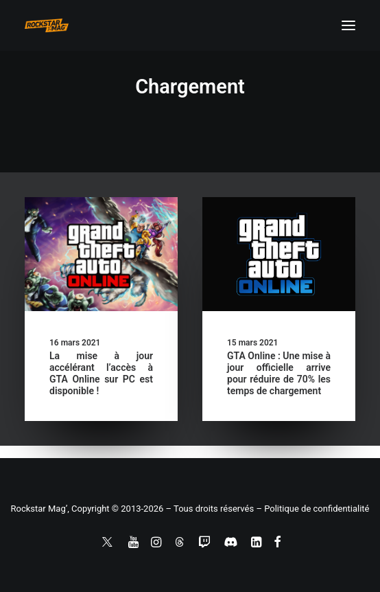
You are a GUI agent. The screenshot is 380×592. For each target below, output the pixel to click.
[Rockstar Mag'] (47, 25)
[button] (348, 25)
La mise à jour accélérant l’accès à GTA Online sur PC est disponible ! (101, 373)
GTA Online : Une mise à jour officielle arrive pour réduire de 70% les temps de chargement (279, 373)
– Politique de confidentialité (312, 508)
